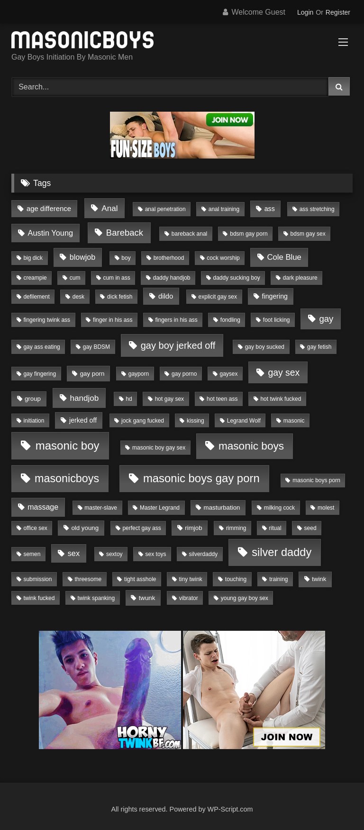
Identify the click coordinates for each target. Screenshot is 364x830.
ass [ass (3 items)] (269, 208)
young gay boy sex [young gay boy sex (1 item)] (244, 598)
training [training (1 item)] (278, 579)
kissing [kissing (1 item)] (195, 420)
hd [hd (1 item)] (129, 399)
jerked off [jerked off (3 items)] (83, 420)
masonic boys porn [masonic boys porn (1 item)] (316, 480)
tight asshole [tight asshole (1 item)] (140, 579)
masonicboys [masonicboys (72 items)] (67, 478)
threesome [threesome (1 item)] (87, 579)
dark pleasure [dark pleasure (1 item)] (300, 277)
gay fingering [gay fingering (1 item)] (39, 374)
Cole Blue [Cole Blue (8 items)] (284, 257)
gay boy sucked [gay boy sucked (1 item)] (264, 347)
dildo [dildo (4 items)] (165, 296)
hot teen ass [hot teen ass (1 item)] (222, 399)
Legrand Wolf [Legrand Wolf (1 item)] (244, 420)
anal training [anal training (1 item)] (224, 209)
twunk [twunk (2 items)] (147, 597)
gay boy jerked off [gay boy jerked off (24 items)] (178, 345)
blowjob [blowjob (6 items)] (82, 257)
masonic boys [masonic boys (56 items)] (251, 446)
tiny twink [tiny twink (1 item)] (190, 579)
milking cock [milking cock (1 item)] (279, 507)
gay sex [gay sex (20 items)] (284, 372)
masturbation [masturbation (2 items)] (222, 507)
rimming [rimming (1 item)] (236, 528)
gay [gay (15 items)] (326, 319)
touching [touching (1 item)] (235, 579)
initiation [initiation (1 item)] (33, 420)
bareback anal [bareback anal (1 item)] (189, 233)
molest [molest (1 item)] (326, 507)
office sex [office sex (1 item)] (35, 528)
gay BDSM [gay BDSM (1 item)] (96, 347)
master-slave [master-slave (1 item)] (100, 507)
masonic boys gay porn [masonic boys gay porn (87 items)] (201, 478)
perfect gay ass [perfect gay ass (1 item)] (141, 528)
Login (305, 12)
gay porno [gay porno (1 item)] (184, 374)
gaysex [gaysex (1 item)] (228, 374)
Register (338, 12)
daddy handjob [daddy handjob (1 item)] (172, 277)
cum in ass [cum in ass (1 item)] (116, 277)
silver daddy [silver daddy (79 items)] (281, 552)
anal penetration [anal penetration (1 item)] (165, 209)
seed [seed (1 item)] (310, 528)
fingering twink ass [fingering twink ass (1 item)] (46, 320)
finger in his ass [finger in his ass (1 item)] (112, 320)
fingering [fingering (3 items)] (275, 296)
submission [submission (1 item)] (37, 579)
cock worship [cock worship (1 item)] (223, 258)
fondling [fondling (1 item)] (230, 320)
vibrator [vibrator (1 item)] (188, 598)
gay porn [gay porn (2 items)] (92, 373)
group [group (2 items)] (33, 398)
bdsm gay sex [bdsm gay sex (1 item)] (308, 233)
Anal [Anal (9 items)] (109, 208)
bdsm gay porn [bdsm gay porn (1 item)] (248, 233)
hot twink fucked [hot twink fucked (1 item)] (280, 399)
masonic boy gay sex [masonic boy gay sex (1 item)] (158, 447)
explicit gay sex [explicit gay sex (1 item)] (218, 296)
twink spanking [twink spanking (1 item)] (96, 598)
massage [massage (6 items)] (42, 507)
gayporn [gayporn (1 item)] (138, 374)
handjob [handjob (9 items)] (84, 398)
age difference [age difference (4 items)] (49, 208)
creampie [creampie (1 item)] (34, 277)
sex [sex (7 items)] (74, 553)
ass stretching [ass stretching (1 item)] (317, 209)
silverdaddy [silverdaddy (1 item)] (203, 554)
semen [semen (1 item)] (31, 554)
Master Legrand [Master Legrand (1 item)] (160, 507)
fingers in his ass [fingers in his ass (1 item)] (176, 320)
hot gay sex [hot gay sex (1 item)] (169, 399)
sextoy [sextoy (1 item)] (114, 554)
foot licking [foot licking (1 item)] (276, 320)
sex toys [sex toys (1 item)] (156, 554)
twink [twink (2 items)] (319, 579)
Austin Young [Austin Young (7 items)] (50, 233)
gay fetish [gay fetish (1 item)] (319, 347)
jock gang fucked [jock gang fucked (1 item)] (142, 420)
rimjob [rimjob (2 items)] (193, 527)
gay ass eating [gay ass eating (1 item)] (41, 347)
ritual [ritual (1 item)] (275, 528)
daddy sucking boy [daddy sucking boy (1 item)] (236, 277)
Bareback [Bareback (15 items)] (124, 233)
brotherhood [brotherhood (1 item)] (169, 258)
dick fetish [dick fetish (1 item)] (119, 296)
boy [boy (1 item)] (125, 258)
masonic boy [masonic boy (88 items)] (68, 445)
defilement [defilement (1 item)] (36, 296)
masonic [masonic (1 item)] (294, 420)
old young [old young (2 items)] (85, 527)
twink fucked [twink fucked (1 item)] (39, 598)
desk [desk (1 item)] (78, 296)
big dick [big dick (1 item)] (33, 258)
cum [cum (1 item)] (75, 277)
